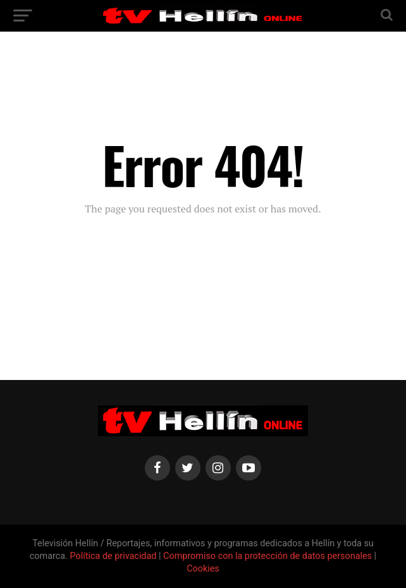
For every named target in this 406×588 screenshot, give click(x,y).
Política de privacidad (114, 556)
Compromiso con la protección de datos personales (267, 556)
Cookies (203, 568)
